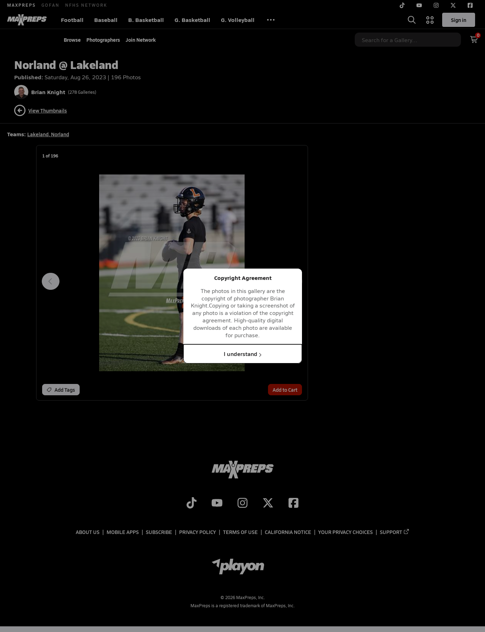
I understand (243, 354)
